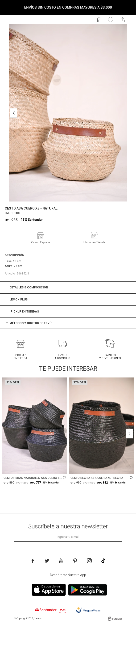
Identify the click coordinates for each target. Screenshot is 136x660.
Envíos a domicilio (62, 357)
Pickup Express (40, 242)
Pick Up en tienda (20, 357)
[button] (13, 113)
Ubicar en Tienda (94, 242)
